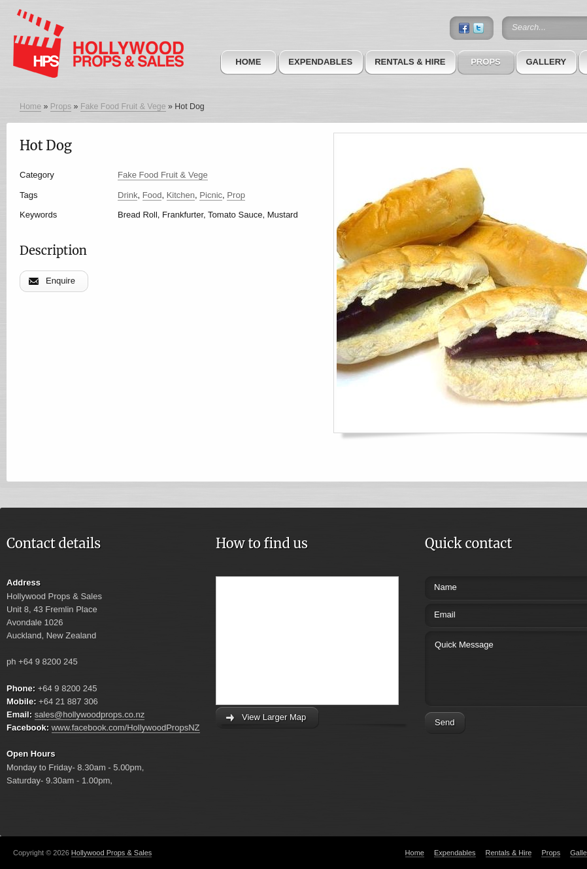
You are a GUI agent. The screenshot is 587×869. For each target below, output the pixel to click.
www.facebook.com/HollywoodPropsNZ (126, 727)
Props (486, 62)
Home (248, 62)
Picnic (210, 195)
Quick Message (498, 667)
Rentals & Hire (410, 62)
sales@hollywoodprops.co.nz (90, 714)
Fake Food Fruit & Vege (123, 106)
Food (152, 195)
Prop (236, 195)
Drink (127, 195)
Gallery (546, 62)
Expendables (320, 62)
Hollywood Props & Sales (111, 853)
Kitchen (181, 195)
